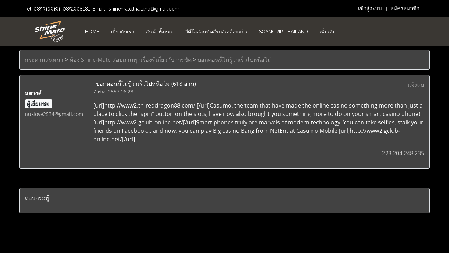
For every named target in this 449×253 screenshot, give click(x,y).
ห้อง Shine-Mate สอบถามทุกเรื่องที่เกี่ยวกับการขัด (130, 60)
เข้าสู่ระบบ (370, 8)
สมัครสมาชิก (405, 8)
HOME (92, 31)
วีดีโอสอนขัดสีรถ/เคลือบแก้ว (216, 31)
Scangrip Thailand (283, 31)
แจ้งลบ (416, 85)
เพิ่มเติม (328, 31)
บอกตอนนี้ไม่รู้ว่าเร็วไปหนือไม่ (234, 60)
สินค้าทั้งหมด (160, 31)
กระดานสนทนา (44, 60)
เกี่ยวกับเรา (122, 31)
